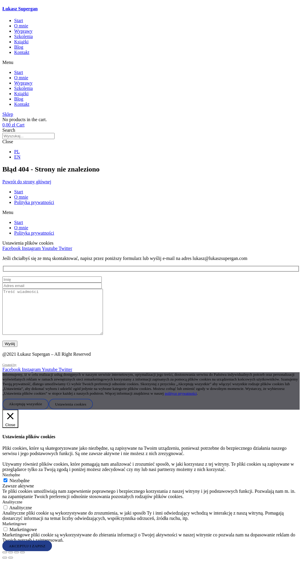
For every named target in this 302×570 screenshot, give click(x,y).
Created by (9, 373)
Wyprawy (23, 31)
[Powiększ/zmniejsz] (4, 561)
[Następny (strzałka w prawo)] (10, 566)
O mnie (21, 25)
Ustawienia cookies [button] (70, 413)
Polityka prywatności (34, 202)
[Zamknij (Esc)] (22, 561)
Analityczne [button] (12, 511)
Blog (18, 47)
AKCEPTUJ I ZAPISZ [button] (27, 554)
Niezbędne (19, 489)
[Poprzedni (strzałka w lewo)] (4, 566)
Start (18, 20)
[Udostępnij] (16, 561)
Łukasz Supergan (20, 8)
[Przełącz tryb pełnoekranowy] (10, 561)
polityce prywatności (181, 402)
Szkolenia (23, 36)
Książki (21, 41)
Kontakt (21, 52)
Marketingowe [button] (14, 533)
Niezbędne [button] (11, 484)
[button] (151, 62)
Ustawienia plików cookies (27, 243)
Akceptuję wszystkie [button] (25, 413)
